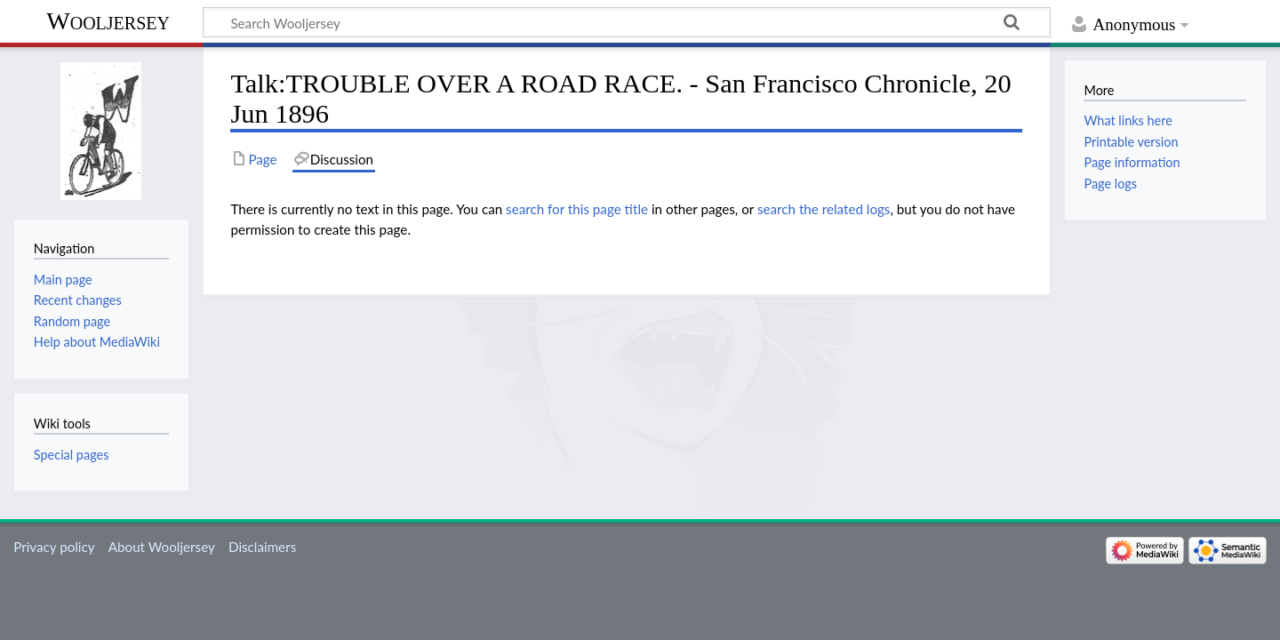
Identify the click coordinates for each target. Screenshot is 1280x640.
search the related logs (824, 209)
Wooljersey (108, 21)
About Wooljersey (161, 547)
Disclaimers (262, 547)
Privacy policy (53, 547)
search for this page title (577, 209)
